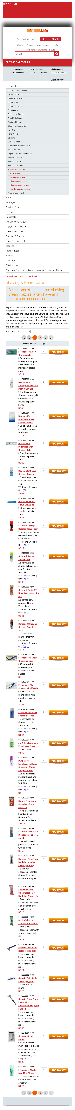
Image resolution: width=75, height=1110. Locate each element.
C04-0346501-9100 (26, 1033)
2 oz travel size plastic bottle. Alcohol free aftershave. (28, 1079)
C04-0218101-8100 (26, 856)
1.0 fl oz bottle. (25, 749)
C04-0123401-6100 (26, 682)
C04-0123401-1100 (26, 655)
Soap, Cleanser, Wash (16, 193)
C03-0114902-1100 (26, 349)
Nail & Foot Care (14, 150)
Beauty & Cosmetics (15, 98)
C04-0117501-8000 (26, 468)
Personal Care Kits (15, 162)
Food (8, 197)
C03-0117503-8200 (26, 379)
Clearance (10, 260)
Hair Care (11, 130)
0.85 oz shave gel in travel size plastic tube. (27, 511)
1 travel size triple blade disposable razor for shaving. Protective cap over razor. (27, 1018)
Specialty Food (9, 10)
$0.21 (21, 374)
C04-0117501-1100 (26, 413)
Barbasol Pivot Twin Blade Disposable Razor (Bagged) (28, 862)
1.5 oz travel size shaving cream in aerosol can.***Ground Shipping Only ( (27, 725)
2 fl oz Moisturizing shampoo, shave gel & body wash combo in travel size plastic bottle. (28, 398)
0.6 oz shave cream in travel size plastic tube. (28, 456)
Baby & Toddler (13, 94)
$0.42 (21, 1028)
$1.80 (21, 752)
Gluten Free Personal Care (17, 126)
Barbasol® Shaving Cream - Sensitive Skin (27, 627)
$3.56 (21, 851)
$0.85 (21, 408)
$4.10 (21, 793)
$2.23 (21, 912)
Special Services (38, 69)
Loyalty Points (19, 69)
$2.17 (21, 548)
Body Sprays (13, 110)
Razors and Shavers (18, 177)
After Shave (15, 173)
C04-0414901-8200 (26, 1067)
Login (55, 45)
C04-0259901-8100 (26, 944)
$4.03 (21, 1062)
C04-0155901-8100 (26, 758)
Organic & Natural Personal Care (20, 154)
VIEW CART (60, 73)
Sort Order (10, 331)
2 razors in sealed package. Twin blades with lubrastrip (28, 844)
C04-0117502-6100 (26, 498)
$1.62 (21, 493)
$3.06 (21, 582)
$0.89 (21, 463)
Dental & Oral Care (15, 118)
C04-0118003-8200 (26, 553)
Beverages (10, 202)
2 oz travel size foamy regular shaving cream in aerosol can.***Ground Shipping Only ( (28, 538)
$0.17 (21, 435)
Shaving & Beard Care (16, 170)
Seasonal (10, 246)
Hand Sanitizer (13, 134)
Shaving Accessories (19, 181)
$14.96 (21, 823)
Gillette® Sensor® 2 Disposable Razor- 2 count (28, 835)
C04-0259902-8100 (26, 975)
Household (8, 17)
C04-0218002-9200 (26, 828)
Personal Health (10, 13)
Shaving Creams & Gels (19, 185)
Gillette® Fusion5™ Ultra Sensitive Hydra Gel (28, 593)
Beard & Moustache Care (20, 189)
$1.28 (21, 1086)
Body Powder (13, 102)
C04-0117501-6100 (26, 440)
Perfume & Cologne (15, 158)
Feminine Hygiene (14, 122)
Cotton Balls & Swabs (16, 114)
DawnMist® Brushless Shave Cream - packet (26, 419)
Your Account (43, 45)
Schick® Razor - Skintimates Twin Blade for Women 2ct (28, 892)
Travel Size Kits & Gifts (16, 241)
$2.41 (21, 616)
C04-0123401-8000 (26, 709)
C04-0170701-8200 (26, 798)
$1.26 (21, 517)
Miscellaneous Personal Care (19, 146)
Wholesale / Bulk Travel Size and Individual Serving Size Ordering (35, 270)
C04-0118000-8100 (26, 522)
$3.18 (21, 649)
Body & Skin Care (14, 106)
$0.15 (21, 677)
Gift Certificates (18, 73)
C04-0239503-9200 (26, 886)
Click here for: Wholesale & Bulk (40, 50)
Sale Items (10, 255)
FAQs (33, 73)
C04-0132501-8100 (26, 740)
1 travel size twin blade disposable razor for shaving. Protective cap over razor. (27, 960)
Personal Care (23, 4)
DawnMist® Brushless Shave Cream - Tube (26, 446)
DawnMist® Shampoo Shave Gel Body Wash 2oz (28, 385)
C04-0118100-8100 (26, 621)
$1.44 (21, 735)
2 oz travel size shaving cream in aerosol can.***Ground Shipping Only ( (27, 640)
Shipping (44, 73)
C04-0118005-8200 (26, 587)
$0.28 (21, 991)
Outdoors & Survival (15, 236)
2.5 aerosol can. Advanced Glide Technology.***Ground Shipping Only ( (27, 606)
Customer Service (25, 45)
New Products (12, 251)
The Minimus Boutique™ (17, 222)
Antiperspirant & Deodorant (18, 90)
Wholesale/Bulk (57, 69)
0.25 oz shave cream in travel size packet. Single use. (28, 429)
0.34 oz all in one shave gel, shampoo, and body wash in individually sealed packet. (27, 364)
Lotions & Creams (14, 142)
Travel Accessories (14, 231)
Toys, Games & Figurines (17, 226)
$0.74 (21, 881)
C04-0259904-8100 (26, 996)
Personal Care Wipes (15, 166)
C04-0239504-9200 (26, 917)
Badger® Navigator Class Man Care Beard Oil (27, 804)
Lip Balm (11, 138)
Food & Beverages (11, 7)
